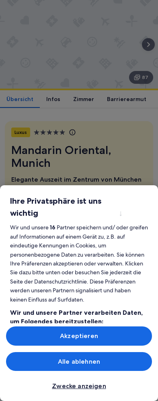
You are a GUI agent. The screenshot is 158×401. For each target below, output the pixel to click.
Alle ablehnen (79, 361)
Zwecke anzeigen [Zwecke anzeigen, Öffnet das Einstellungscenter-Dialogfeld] (79, 386)
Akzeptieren (79, 336)
